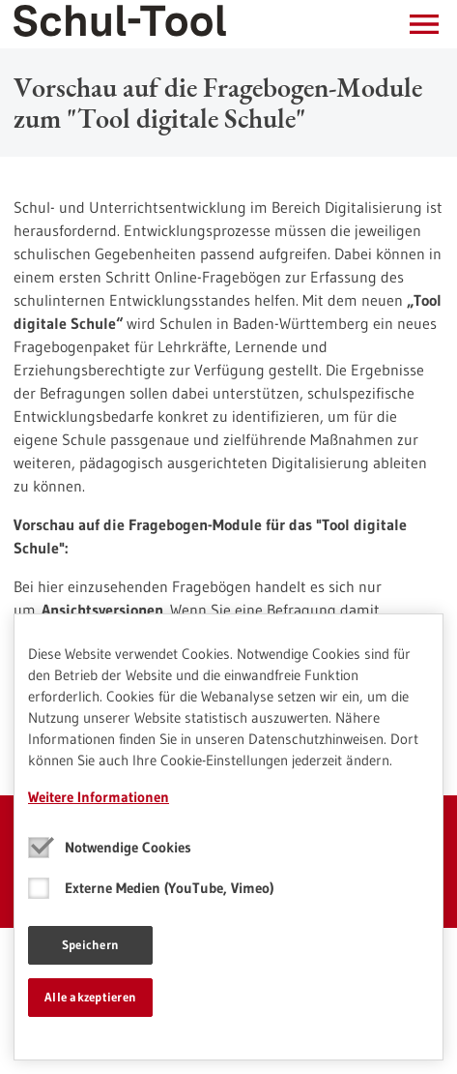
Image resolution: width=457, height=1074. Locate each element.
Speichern (90, 944)
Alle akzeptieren (90, 996)
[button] (424, 24)
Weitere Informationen (98, 797)
